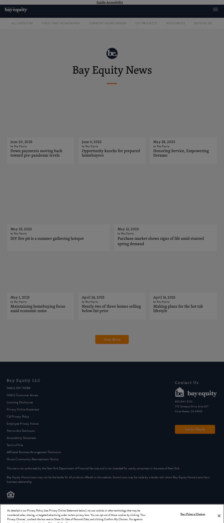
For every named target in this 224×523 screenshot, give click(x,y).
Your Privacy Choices (192, 517)
